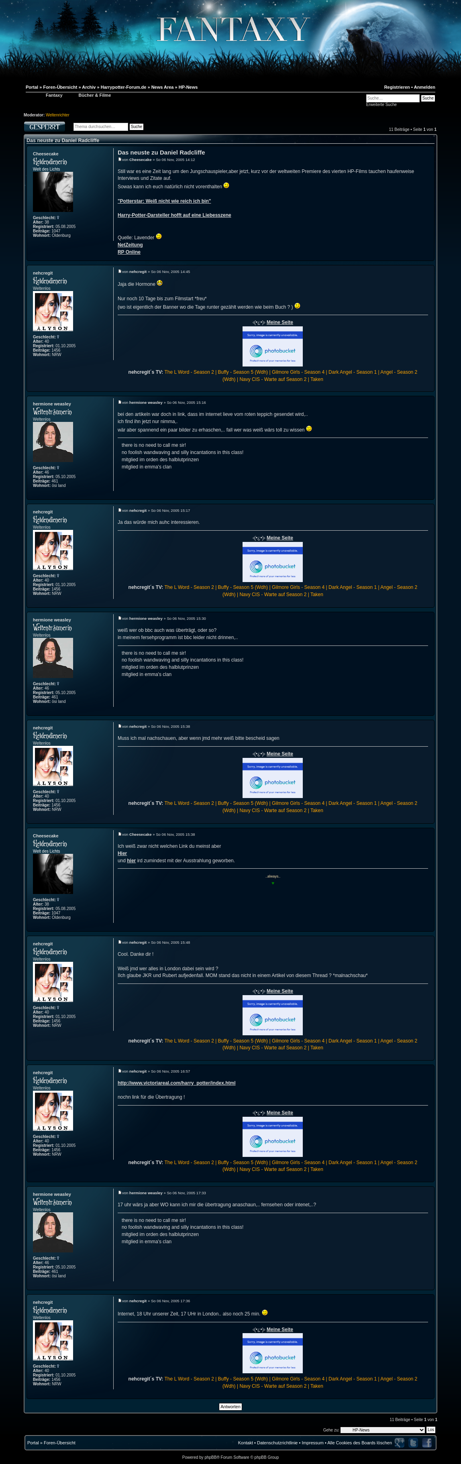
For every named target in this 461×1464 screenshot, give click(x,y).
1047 (55, 231)
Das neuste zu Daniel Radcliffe (63, 140)
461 (54, 481)
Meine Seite (280, 322)
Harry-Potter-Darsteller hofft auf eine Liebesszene (174, 215)
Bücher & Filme (95, 95)
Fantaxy (54, 95)
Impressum (312, 1442)
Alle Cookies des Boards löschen (359, 1442)
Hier (122, 853)
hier (131, 860)
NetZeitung (130, 245)
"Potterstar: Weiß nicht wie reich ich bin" (164, 201)
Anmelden (424, 87)
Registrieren (397, 87)
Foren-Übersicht (59, 1442)
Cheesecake (46, 153)
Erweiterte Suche (381, 104)
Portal (33, 1442)
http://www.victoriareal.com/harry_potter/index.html (177, 1083)
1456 (55, 350)
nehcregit (43, 273)
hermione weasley (52, 403)
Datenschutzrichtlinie (277, 1442)
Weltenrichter (57, 115)
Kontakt (245, 1442)
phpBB (210, 1457)
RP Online (129, 252)
